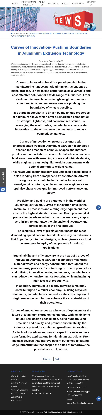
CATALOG (65, 3)
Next (57, 359)
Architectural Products (28, 3)
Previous (46, 359)
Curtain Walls (16, 397)
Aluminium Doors (18, 393)
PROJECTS (53, 3)
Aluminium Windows (19, 390)
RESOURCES (78, 3)
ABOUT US (42, 3)
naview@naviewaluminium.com (80, 403)
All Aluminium (16, 400)
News (24, 33)
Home (15, 3)
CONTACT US (91, 3)
